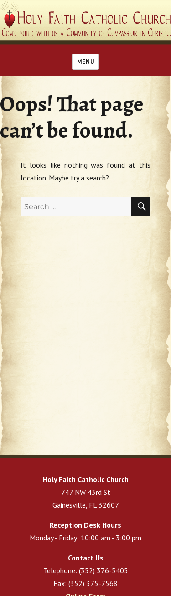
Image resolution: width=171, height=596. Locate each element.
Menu (85, 62)
